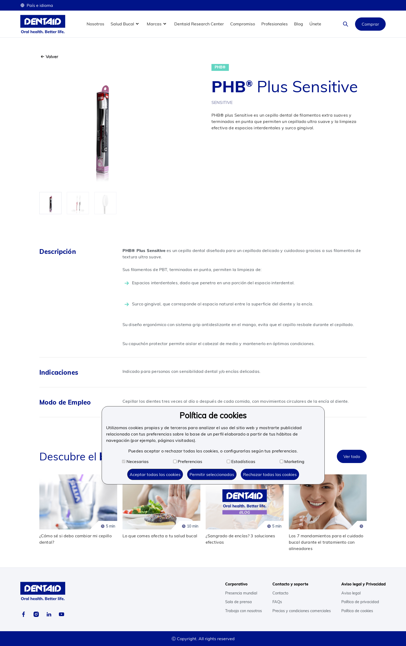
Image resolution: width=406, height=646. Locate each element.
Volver (52, 56)
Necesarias (135, 461)
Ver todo (351, 456)
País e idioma (36, 5)
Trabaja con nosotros (243, 610)
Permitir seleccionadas (212, 474)
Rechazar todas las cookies (270, 474)
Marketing (292, 461)
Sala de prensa (238, 601)
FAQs (277, 601)
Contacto (280, 593)
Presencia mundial (241, 593)
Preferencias (187, 461)
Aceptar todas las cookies (155, 474)
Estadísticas (241, 461)
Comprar (370, 24)
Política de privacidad (360, 601)
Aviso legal (351, 593)
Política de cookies (357, 610)
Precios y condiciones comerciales (301, 610)
